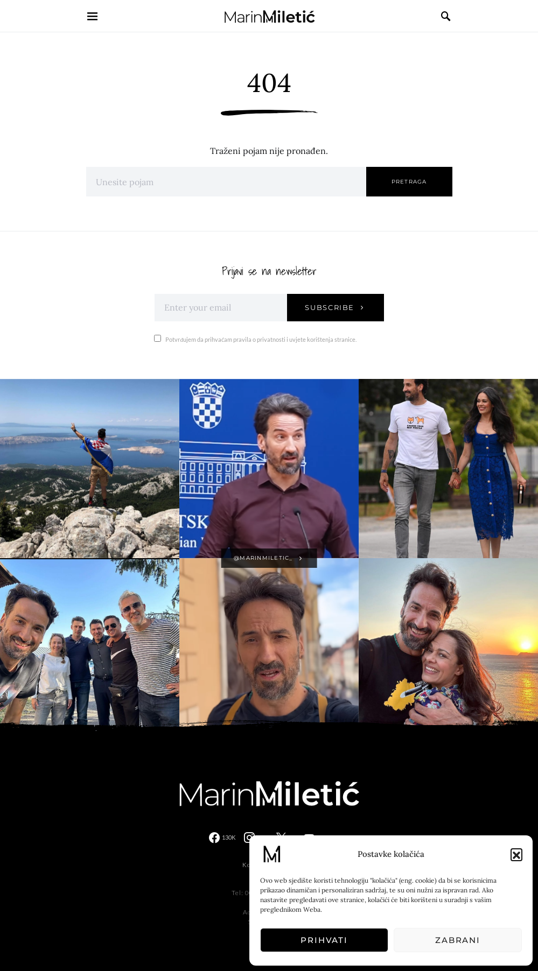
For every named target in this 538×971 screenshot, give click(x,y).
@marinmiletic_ (263, 557)
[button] (516, 854)
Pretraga (409, 181)
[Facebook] (222, 837)
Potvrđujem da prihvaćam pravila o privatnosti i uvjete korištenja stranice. (255, 339)
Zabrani (457, 940)
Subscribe (329, 307)
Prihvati (324, 940)
